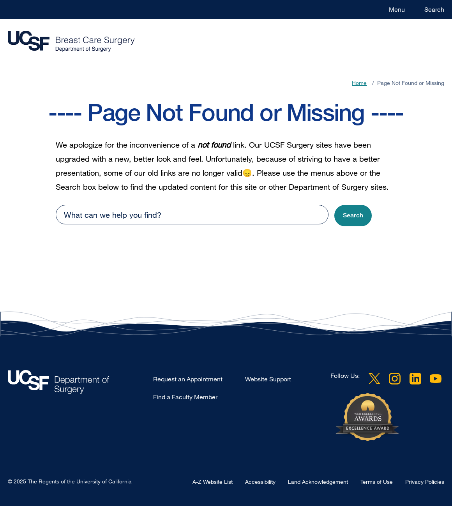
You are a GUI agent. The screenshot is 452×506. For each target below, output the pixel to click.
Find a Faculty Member (185, 397)
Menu (397, 9)
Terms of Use (376, 481)
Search (434, 9)
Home (359, 82)
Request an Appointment (187, 379)
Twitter (374, 378)
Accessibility (260, 481)
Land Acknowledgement (318, 481)
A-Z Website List (212, 481)
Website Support (268, 379)
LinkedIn (415, 378)
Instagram (394, 378)
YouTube (435, 378)
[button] (353, 215)
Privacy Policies (424, 481)
